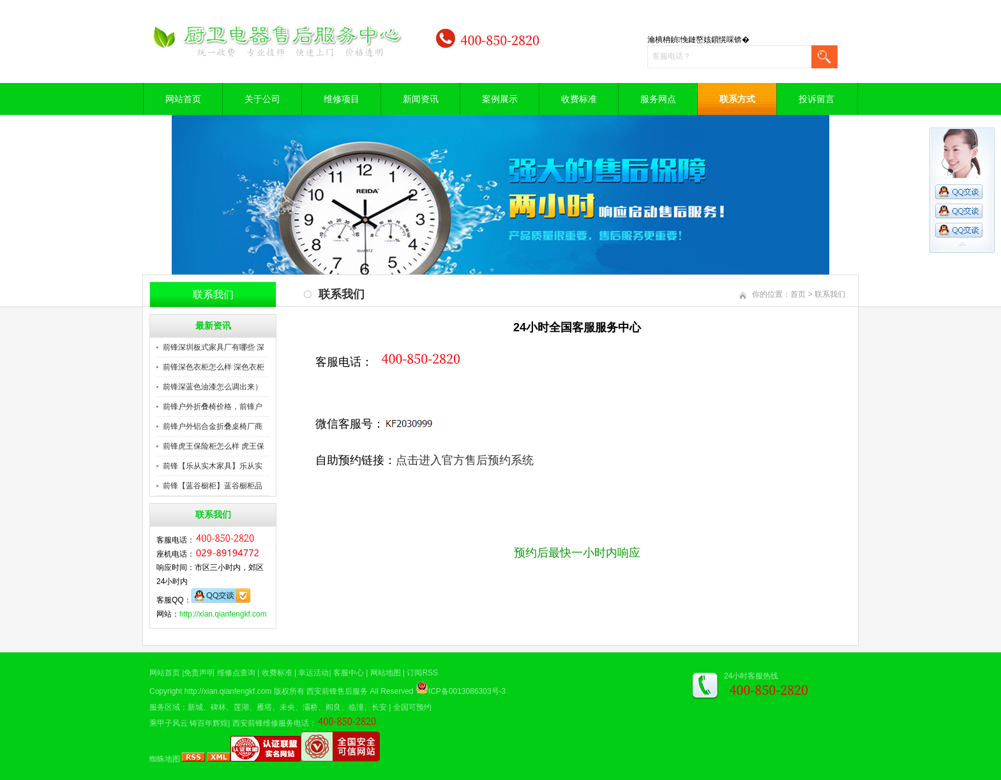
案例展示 (500, 99)
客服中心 (348, 672)
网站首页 (183, 99)
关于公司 (262, 99)
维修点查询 (236, 672)
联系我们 (830, 294)
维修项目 (341, 99)
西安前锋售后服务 (337, 691)
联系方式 (737, 99)
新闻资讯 (421, 99)
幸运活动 (313, 672)
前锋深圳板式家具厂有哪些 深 (213, 347)
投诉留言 (816, 99)
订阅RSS (422, 672)
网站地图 (385, 672)
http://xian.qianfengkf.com (223, 614)
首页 (798, 294)
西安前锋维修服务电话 (270, 723)
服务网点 (658, 99)
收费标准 (579, 99)
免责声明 (199, 672)
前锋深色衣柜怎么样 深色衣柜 (213, 367)
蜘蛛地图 (164, 758)
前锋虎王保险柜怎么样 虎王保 (213, 446)
